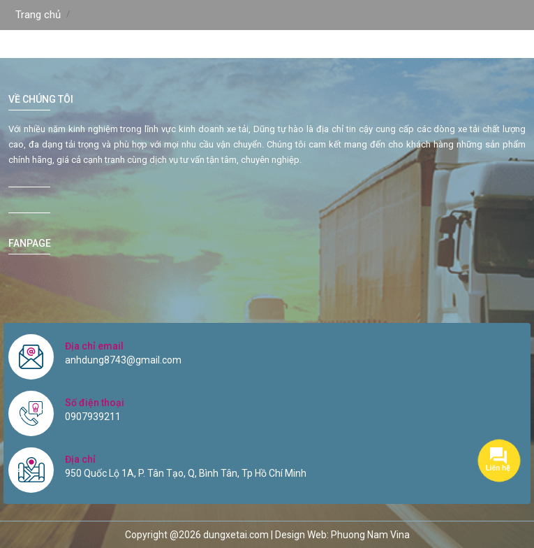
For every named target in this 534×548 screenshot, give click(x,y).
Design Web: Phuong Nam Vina (342, 534)
